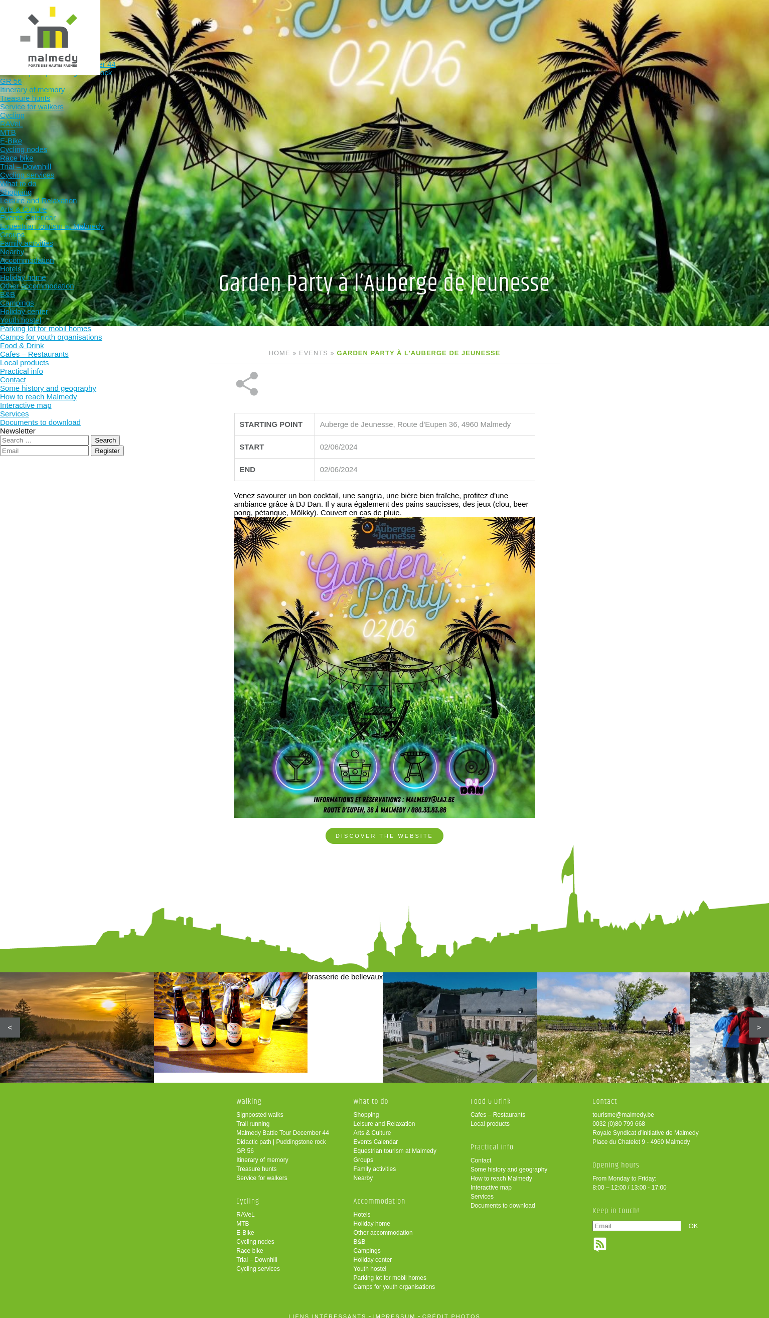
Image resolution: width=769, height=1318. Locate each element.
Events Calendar (376, 1134)
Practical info (585, 24)
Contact (481, 1153)
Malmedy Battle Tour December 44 (282, 1125)
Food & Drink (520, 24)
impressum (394, 1309)
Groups (363, 1152)
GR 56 (245, 1143)
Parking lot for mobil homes (390, 1270)
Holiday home (372, 1216)
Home (279, 353)
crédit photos (451, 1309)
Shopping (366, 1107)
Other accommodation (383, 1225)
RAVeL (245, 1207)
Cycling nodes (255, 1234)
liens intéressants (327, 1309)
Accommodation (454, 24)
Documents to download (503, 1198)
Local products (490, 1116)
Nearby (363, 1171)
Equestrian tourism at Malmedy (395, 1143)
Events (313, 353)
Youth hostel (370, 1261)
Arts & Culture (372, 1125)
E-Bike (245, 1225)
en (730, 16)
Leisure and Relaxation (384, 1116)
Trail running (252, 1116)
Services (482, 1189)
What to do (388, 24)
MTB (242, 1216)
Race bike (249, 1243)
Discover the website (384, 802)
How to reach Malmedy (501, 1171)
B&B (360, 1234)
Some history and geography (509, 1162)
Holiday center (373, 1252)
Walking (257, 24)
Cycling (323, 24)
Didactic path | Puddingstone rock (281, 1134)
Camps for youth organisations (394, 1279)
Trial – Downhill (256, 1252)
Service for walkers (261, 1171)
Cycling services (258, 1261)
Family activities (375, 1161)
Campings (367, 1243)
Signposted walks (259, 1107)
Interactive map (491, 1180)
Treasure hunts (256, 1161)
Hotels (362, 1207)
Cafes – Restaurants (498, 1107)
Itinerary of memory (262, 1152)
